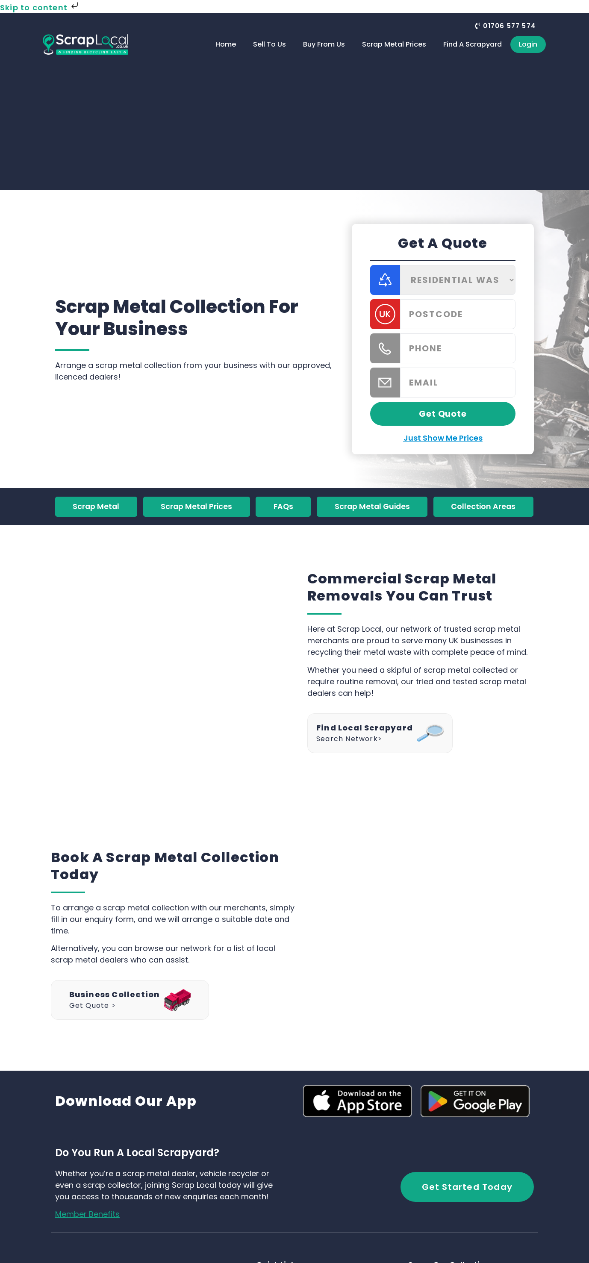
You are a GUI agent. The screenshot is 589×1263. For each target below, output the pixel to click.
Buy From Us (324, 44)
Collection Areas (483, 507)
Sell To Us (269, 44)
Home (225, 44)
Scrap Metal (96, 507)
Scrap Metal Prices (394, 44)
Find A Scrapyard (472, 44)
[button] (505, 26)
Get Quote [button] (442, 414)
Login (528, 44)
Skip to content (40, 7)
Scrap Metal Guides (372, 507)
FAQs (283, 507)
